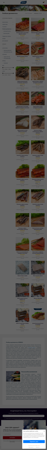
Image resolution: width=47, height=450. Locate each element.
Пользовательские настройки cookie (34, 445)
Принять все (34, 441)
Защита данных (31, 447)
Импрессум (37, 447)
